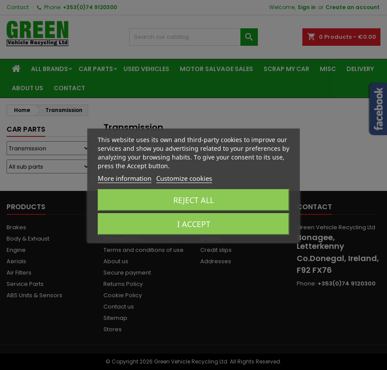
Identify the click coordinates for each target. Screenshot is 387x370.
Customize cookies (184, 178)
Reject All (193, 200)
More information (124, 178)
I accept (193, 224)
